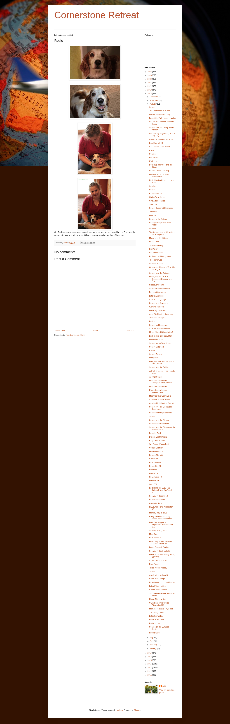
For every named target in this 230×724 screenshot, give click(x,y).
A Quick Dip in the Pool (158, 560)
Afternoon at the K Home (159, 399)
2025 (150, 72)
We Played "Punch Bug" (159, 444)
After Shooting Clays (157, 299)
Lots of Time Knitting (157, 586)
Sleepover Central (156, 285)
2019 (150, 90)
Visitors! (152, 229)
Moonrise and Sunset (158, 386)
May (152, 637)
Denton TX (153, 473)
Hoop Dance (154, 633)
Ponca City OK (155, 466)
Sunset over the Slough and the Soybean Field (162, 428)
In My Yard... (154, 358)
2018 (150, 93)
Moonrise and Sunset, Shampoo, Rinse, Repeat (160, 381)
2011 (150, 675)
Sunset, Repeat (155, 354)
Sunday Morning (156, 245)
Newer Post (60, 331)
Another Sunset (155, 377)
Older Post (130, 331)
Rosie (151, 150)
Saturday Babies (156, 253)
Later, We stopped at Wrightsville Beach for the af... (161, 524)
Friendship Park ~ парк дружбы (162, 118)
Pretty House (154, 623)
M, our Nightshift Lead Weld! (161, 332)
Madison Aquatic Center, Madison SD (159, 175)
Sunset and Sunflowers (158, 325)
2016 (150, 657)
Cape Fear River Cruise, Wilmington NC (159, 604)
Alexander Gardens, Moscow (161, 139)
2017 (150, 653)
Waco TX (153, 484)
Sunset (152, 107)
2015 (150, 660)
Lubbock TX (154, 480)
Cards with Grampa (157, 579)
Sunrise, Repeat (156, 264)
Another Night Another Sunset (161, 403)
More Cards (154, 534)
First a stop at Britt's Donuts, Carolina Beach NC (161, 542)
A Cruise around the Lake (159, 329)
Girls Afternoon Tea (157, 201)
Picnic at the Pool (156, 620)
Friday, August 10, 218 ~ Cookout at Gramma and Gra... (160, 279)
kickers (120, 710)
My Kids (152, 215)
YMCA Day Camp (156, 612)
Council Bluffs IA (156, 448)
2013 (150, 667)
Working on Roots (156, 307)
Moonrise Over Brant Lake (160, 396)
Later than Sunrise (156, 296)
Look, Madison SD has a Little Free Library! (161, 362)
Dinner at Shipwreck (157, 292)
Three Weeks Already (158, 568)
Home (95, 331)
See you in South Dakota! (159, 551)
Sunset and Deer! (156, 347)
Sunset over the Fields (158, 367)
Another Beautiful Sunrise (159, 289)
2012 (150, 671)
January (153, 648)
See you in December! (158, 496)
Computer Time (155, 503)
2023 (150, 79)
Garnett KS (153, 459)
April (152, 641)
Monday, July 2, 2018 (158, 513)
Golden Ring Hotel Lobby (159, 114)
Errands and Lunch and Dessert (162, 582)
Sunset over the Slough (159, 420)
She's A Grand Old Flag (159, 171)
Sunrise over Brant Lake (159, 424)
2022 (150, 83)
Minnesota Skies (156, 339)
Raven (152, 350)
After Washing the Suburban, (161, 314)
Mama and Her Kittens (158, 238)
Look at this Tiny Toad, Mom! (161, 336)
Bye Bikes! (153, 158)
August (153, 104)
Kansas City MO (156, 455)
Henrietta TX (154, 470)
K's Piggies (153, 161)
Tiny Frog (153, 212)
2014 (150, 664)
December (154, 97)
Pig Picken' (153, 249)
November (154, 100)
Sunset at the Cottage (158, 219)
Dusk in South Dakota (158, 437)
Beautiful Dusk (155, 433)
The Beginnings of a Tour (159, 111)
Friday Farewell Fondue (159, 547)
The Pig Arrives (155, 260)
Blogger (137, 710)
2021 (150, 86)
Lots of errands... (156, 616)
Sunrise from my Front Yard (160, 413)
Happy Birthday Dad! (158, 599)
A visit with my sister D (158, 575)
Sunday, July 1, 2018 (158, 531)
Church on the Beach (158, 590)
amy (164, 686)
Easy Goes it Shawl (157, 440)
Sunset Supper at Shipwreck (161, 208)
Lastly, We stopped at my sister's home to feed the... (161, 517)
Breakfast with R (156, 143)
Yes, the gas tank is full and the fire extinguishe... (162, 233)
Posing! (152, 321)
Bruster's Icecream (157, 500)
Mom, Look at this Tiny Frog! (161, 609)
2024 (150, 75)
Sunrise (152, 154)
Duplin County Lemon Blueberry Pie (158, 391)
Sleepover (153, 204)
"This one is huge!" (157, 318)
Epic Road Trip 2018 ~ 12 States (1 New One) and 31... (160, 490)
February (154, 645)
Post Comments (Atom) (75, 335)
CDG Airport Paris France (159, 147)
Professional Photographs (160, 256)
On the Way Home (156, 197)
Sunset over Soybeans (158, 303)
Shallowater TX (155, 477)
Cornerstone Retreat (96, 15)
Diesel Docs (154, 242)
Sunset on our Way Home (160, 343)
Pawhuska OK (155, 462)
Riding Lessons (155, 193)
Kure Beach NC (155, 538)
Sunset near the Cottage (159, 273)
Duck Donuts (154, 564)
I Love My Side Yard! (157, 310)
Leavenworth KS (156, 451)
